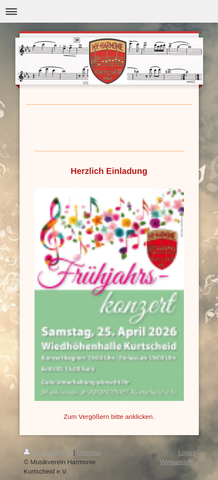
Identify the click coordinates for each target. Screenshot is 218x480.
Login (186, 452)
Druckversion (48, 452)
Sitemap (89, 452)
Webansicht (177, 461)
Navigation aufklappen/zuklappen (109, 11)
